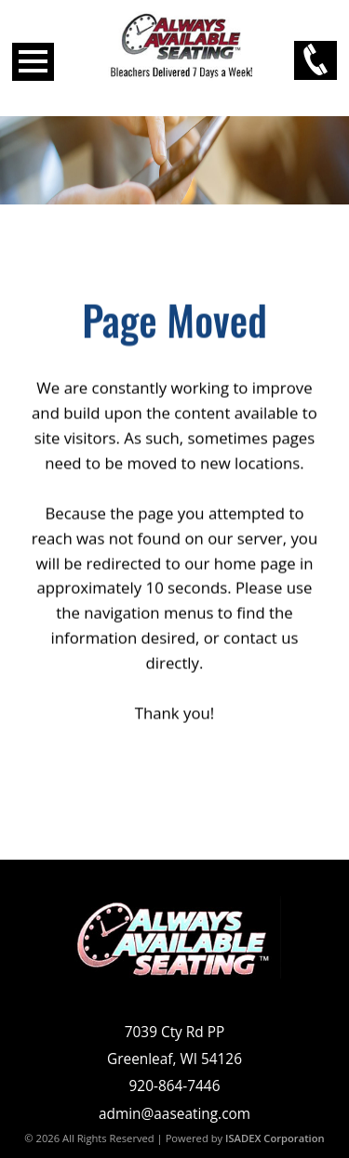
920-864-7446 (175, 1086)
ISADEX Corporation (275, 1138)
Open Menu (33, 62)
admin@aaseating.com (174, 1114)
